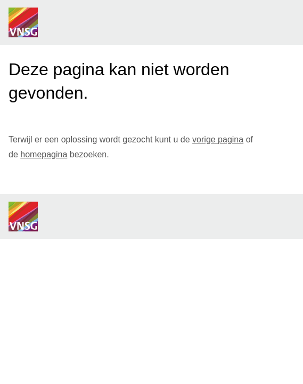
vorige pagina (217, 139)
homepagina (43, 154)
